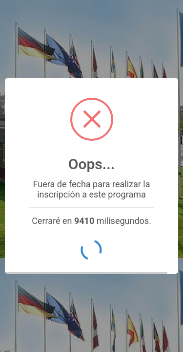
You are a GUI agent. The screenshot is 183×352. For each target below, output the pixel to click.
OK (91, 250)
